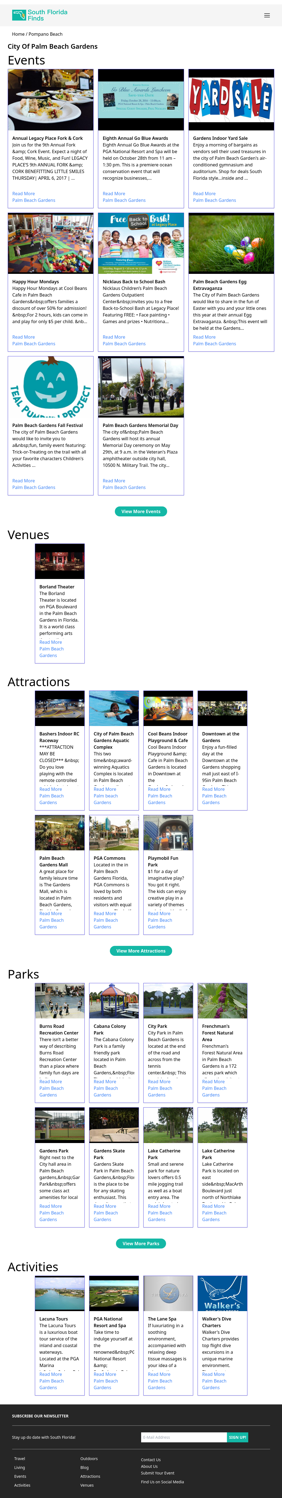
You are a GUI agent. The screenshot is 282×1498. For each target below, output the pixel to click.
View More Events (141, 511)
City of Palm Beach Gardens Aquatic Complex (114, 740)
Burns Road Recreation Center (59, 1029)
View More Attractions (141, 951)
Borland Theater (57, 587)
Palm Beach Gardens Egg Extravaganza (220, 285)
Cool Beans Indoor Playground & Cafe (168, 737)
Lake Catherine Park (164, 1154)
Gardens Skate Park (109, 1154)
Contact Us (151, 1459)
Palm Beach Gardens (33, 200)
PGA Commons (110, 858)
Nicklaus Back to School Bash (134, 282)
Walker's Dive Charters (216, 1322)
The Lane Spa (162, 1319)
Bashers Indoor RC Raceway (59, 737)
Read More (23, 194)
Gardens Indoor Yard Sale (220, 138)
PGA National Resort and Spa (110, 1322)
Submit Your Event (158, 1473)
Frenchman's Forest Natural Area (217, 1033)
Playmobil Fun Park (163, 861)
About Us (149, 1466)
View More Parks (141, 1243)
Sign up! (237, 1437)
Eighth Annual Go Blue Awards (135, 138)
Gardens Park (54, 1151)
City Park (157, 1026)
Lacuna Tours (54, 1319)
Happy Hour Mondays (35, 282)
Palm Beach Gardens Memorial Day (140, 425)
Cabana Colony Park (110, 1029)
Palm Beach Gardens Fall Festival (47, 425)
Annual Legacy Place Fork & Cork (47, 138)
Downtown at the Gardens (221, 737)
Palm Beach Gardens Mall (54, 861)
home (18, 34)
